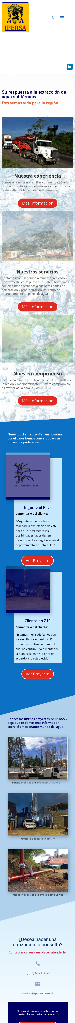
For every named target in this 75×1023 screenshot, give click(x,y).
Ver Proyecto (37, 560)
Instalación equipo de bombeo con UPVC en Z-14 (37, 782)
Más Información (37, 203)
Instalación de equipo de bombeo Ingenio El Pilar (37, 894)
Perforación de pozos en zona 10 (37, 838)
